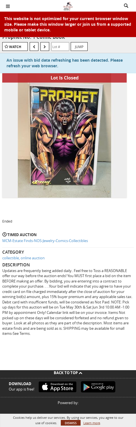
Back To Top (68, 372)
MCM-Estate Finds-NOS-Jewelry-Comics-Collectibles (45, 240)
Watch (15, 46)
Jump (79, 46)
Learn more (91, 423)
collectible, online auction (23, 257)
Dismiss (71, 423)
